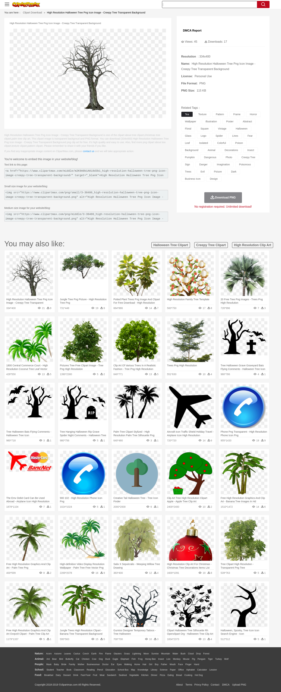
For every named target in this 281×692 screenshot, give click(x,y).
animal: (39, 658)
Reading (91, 670)
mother (81, 664)
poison (239, 143)
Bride (63, 664)
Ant (48, 659)
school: (39, 669)
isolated (203, 143)
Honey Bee (150, 659)
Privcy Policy (201, 684)
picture (218, 171)
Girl (150, 664)
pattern (220, 114)
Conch (86, 653)
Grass (127, 653)
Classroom (79, 670)
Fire (101, 653)
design (214, 178)
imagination (223, 164)
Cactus (76, 653)
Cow (94, 659)
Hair (144, 664)
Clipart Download (32, 12)
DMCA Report (192, 30)
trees (188, 171)
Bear (54, 659)
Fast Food (85, 675)
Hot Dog (199, 675)
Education (110, 670)
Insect (161, 659)
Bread (179, 675)
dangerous (210, 157)
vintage (222, 128)
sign (187, 164)
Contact (215, 684)
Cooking (188, 675)
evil (203, 171)
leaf (187, 143)
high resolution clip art (252, 245)
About (179, 684)
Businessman (93, 664)
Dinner (154, 675)
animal (211, 150)
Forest (206, 653)
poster (229, 121)
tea (187, 114)
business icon (193, 178)
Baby (56, 664)
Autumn (57, 653)
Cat (77, 659)
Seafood (123, 675)
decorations (231, 150)
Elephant (125, 659)
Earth (94, 653)
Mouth (173, 664)
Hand (196, 664)
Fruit (95, 675)
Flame (108, 653)
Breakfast (48, 675)
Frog (140, 659)
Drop (198, 653)
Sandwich (111, 675)
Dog (101, 659)
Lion (168, 659)
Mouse (186, 659)
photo (229, 157)
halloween (241, 128)
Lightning (136, 653)
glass (188, 135)
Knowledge (143, 670)
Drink (75, 675)
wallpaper (190, 121)
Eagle (115, 659)
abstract (247, 121)
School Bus (123, 670)
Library (154, 670)
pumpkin (190, 157)
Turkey (218, 659)
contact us (88, 151)
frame (236, 114)
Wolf (226, 659)
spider (219, 135)
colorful (221, 143)
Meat (102, 675)
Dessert (67, 675)
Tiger (210, 659)
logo (203, 135)
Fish (134, 659)
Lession (213, 670)
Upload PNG (239, 684)
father (164, 664)
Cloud (191, 653)
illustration (211, 121)
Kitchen (145, 675)
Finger (188, 664)
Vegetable (134, 675)
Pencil (100, 670)
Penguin (201, 659)
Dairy (58, 675)
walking (128, 664)
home (137, 664)
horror (253, 114)
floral (188, 128)
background (191, 150)
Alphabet (190, 670)
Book (68, 670)
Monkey (176, 659)
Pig (193, 659)
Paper (173, 670)
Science (164, 670)
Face (180, 664)
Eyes (119, 664)
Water (175, 653)
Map (133, 670)
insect (250, 150)
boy (157, 664)
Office (181, 670)
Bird (61, 659)
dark (233, 171)
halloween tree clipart (170, 245)
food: (38, 675)
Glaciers (118, 653)
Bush (183, 653)
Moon (146, 653)
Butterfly (69, 659)
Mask (48, 664)
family (72, 664)
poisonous (245, 164)
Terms (188, 684)
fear (250, 135)
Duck (107, 659)
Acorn (49, 653)
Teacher (60, 670)
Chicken (85, 659)
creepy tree (248, 157)
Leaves (67, 653)
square (205, 128)
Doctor (105, 664)
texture (202, 114)
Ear (113, 664)
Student (50, 670)
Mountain (165, 653)
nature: (39, 653)
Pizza (162, 675)
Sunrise (155, 653)
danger (203, 164)
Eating (171, 675)
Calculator (202, 670)
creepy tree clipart (211, 245)
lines (235, 135)
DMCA (225, 684)
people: (39, 664)
